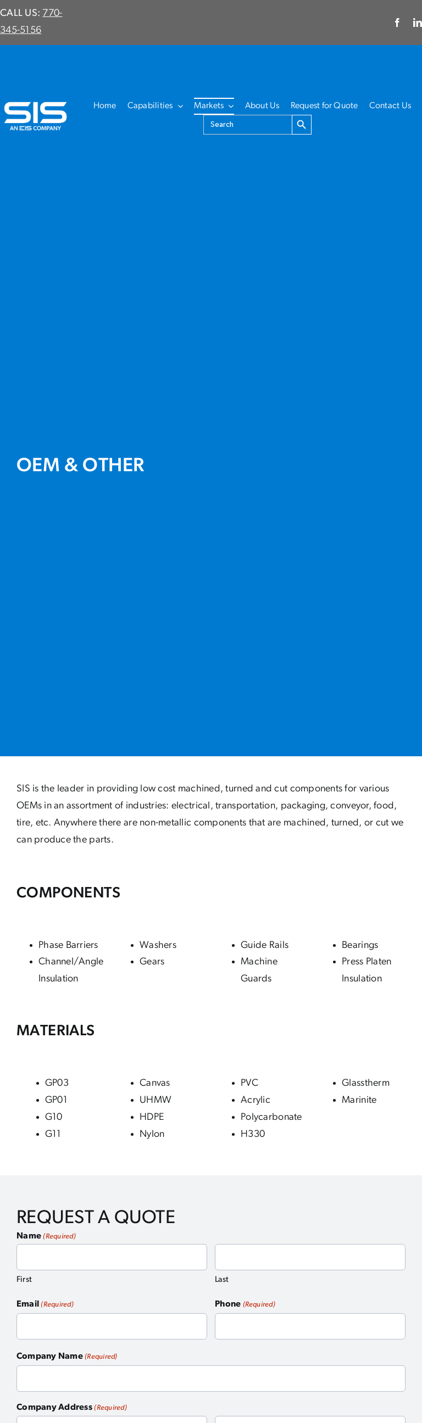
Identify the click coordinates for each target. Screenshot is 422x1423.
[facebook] (397, 22)
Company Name (67, 1357)
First (24, 1280)
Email (45, 1305)
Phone (245, 1305)
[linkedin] (417, 22)
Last (222, 1280)
